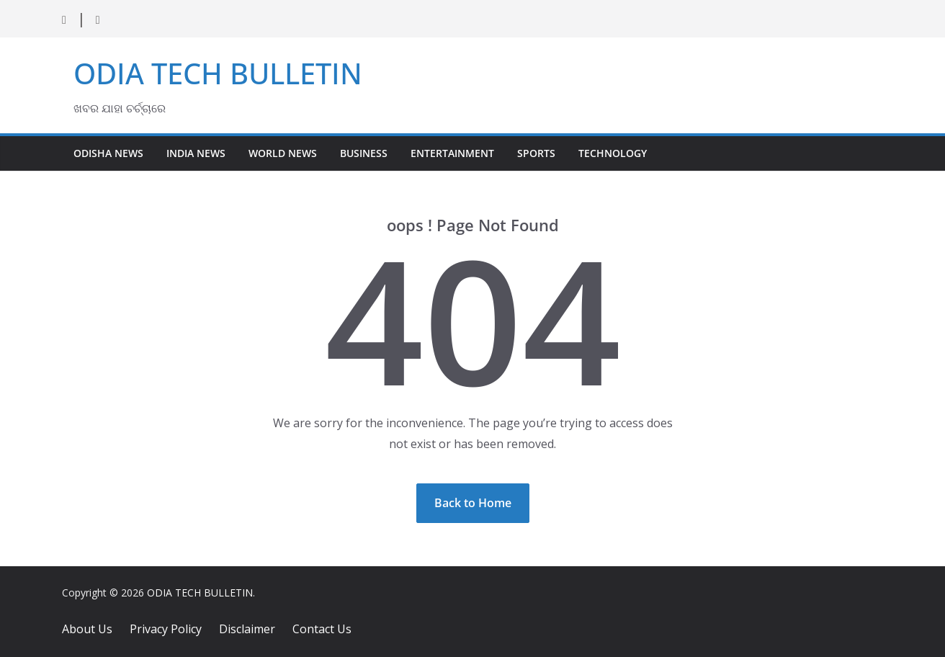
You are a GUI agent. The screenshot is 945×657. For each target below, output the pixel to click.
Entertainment (452, 153)
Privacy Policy (166, 629)
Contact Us (321, 629)
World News (282, 153)
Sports (536, 153)
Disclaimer (247, 629)
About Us (87, 629)
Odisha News (108, 153)
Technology (612, 153)
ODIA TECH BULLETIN (217, 73)
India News (195, 153)
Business (364, 153)
